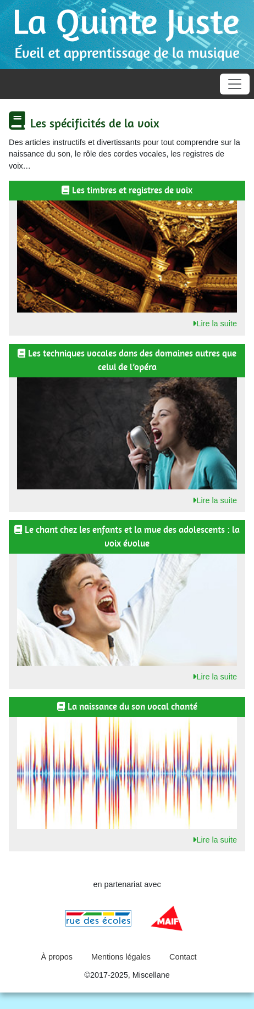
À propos (57, 956)
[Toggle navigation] (235, 84)
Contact (183, 956)
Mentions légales (121, 956)
